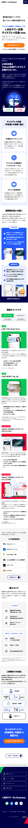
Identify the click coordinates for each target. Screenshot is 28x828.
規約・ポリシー (6, 811)
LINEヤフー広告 (15, 765)
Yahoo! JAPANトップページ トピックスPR (20, 319)
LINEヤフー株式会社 (21, 811)
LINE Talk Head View (7, 315)
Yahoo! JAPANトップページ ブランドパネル (7, 319)
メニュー (25, 2)
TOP (25, 817)
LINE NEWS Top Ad (20, 315)
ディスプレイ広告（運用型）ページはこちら (13, 49)
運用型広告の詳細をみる (14, 299)
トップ (2, 765)
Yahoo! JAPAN (13, 811)
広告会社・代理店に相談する (14, 741)
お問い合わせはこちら (14, 45)
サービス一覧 (7, 765)
